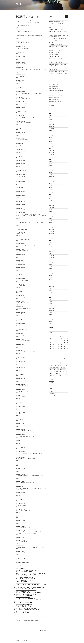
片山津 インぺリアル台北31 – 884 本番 (24, 571)
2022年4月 (51, 220)
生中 (54, 373)
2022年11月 (51, 205)
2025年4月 (51, 141)
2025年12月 (51, 124)
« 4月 (53, 350)
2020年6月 (51, 268)
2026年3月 (51, 117)
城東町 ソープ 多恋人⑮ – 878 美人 (23, 605)
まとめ (50, 332)
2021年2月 (51, 251)
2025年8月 (51, 132)
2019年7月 (51, 292)
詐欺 (60, 375)
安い (55, 369)
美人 (66, 373)
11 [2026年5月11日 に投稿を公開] (50, 344)
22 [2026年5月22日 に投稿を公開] (61, 346)
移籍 (57, 373)
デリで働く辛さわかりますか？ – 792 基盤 (24, 580)
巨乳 (58, 369)
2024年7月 (51, 161)
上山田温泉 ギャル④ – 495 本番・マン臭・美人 (26, 598)
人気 (61, 365)
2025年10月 (51, 128)
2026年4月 (51, 115)
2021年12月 (51, 229)
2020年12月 (51, 255)
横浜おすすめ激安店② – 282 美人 (23, 591)
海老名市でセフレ (19, 565)
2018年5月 (51, 319)
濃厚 (34, 620)
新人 (57, 371)
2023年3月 (51, 196)
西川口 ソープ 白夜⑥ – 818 (54, 52)
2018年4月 (51, 321)
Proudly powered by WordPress (21, 640)
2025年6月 (51, 137)
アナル (54, 358)
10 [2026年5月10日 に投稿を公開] (67, 342)
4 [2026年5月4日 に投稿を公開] (50, 342)
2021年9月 (51, 235)
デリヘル (22, 620)
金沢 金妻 (51, 379)
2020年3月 (51, 275)
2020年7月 (51, 266)
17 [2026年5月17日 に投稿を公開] (67, 344)
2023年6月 (51, 189)
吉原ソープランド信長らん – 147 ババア (56, 54)
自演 (51, 375)
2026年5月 (51, 113)
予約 (55, 365)
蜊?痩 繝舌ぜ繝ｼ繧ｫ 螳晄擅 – (54, 99)
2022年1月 (51, 227)
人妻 (58, 365)
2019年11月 (51, 284)
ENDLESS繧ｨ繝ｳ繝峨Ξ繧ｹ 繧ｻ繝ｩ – (55, 92)
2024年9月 (51, 157)
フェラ (25, 620)
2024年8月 (51, 159)
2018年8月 (51, 312)
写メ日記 (65, 365)
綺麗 (63, 373)
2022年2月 (51, 224)
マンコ (27, 620)
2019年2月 (51, 303)
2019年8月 (51, 290)
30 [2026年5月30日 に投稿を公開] (64, 348)
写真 (51, 367)
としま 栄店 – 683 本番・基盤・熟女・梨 (56, 44)
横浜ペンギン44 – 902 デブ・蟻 (22, 612)
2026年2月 (51, 119)
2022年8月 (51, 211)
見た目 (57, 375)
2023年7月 (51, 187)
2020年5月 (51, 270)
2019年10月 (51, 286)
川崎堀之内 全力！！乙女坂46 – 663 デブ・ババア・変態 (27, 570)
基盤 (64, 367)
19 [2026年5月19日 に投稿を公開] (53, 346)
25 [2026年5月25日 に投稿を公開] (50, 348)
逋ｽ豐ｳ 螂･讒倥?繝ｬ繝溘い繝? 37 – (55, 84)
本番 (63, 371)
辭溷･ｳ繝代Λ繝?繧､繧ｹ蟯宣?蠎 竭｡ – (56, 95)
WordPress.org (52, 397)
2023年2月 (51, 198)
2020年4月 (51, 273)
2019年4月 (51, 299)
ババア (63, 360)
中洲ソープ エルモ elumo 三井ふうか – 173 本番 (26, 574)
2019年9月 (51, 288)
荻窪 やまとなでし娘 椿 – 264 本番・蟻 (56, 71)
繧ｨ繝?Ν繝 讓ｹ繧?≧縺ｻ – (53, 86)
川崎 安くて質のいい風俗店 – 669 (23, 597)
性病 (51, 371)
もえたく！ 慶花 (52, 383)
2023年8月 (51, 185)
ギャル (65, 358)
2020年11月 (51, 257)
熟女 (51, 373)
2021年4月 (51, 246)
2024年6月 (51, 163)
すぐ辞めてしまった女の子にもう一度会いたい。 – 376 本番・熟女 (30, 587)
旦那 (60, 371)
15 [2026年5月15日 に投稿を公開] (61, 344)
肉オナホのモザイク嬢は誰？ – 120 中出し (24, 575)
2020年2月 (51, 277)
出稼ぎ (57, 367)
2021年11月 (51, 231)
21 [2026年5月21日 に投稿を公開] (58, 346)
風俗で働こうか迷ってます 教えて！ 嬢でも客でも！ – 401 (28, 582)
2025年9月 (51, 130)
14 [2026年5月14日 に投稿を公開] (58, 344)
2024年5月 (51, 165)
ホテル (62, 363)
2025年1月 (51, 148)
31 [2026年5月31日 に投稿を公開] (67, 348)
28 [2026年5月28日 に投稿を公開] (58, 348)
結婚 (36, 620)
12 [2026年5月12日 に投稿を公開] (53, 344)
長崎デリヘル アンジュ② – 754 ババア (24, 611)
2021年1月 (51, 253)
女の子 (29, 620)
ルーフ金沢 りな (52, 382)
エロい (58, 358)
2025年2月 (51, 146)
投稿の (51, 393)
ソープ (19, 620)
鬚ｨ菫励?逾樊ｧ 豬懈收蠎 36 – (54, 97)
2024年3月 (51, 170)
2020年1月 (51, 279)
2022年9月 (51, 209)
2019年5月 (51, 297)
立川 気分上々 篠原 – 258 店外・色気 (23, 606)
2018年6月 (51, 316)
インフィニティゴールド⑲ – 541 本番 (56, 56)
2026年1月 (51, 121)
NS (17, 620)
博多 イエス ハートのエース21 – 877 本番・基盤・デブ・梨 (28, 608)
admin (24, 15)
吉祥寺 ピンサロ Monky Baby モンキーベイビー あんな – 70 (28, 599)
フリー (55, 363)
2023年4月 (51, 194)
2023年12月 (51, 176)
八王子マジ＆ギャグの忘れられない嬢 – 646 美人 (26, 590)
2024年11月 (51, 152)
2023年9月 (51, 183)
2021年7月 (51, 240)
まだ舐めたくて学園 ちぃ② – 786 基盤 (56, 29)
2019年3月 (51, 301)
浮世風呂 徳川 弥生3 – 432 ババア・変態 (24, 588)
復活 (31, 620)
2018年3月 (51, 323)
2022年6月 (51, 216)
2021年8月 (51, 238)
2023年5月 (51, 192)
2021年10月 (51, 233)
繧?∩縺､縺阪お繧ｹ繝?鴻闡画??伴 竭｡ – (56, 90)
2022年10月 (51, 207)
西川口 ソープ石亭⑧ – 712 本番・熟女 (24, 595)
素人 (60, 373)
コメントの (52, 395)
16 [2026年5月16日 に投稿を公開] (64, 344)
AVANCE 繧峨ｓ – (52, 81)
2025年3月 (51, 143)
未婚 (32, 620)
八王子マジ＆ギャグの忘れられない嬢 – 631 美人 (26, 594)
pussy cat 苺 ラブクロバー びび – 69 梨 (24, 604)
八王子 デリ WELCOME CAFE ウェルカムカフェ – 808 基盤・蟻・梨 (30, 573)
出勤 (54, 367)
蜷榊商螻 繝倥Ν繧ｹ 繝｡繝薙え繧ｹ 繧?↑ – (56, 101)
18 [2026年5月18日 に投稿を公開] (50, 346)
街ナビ (19, 4)
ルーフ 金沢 (51, 381)
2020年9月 (51, 262)
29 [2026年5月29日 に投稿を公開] (61, 348)
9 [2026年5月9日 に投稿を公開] (64, 342)
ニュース (51, 330)
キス (61, 358)
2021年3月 (51, 249)
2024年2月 (51, 172)
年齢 (61, 369)
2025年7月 (51, 135)
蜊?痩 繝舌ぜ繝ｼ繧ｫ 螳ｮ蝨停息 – (55, 88)
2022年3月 (51, 222)
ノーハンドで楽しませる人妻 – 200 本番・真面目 (58, 38)
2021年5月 (51, 244)
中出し (51, 365)
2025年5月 (51, 139)
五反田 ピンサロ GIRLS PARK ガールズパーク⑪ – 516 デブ (28, 592)
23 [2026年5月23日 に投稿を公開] (64, 346)
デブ (55, 360)
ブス (59, 363)
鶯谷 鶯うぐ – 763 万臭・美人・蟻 (55, 50)
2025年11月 (51, 126)
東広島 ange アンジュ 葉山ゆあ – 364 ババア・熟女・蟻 (27, 609)
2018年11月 (51, 310)
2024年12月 (51, 150)
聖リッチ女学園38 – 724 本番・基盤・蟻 (24, 577)
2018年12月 (51, 308)
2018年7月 (51, 314)
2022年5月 (51, 218)
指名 (54, 371)
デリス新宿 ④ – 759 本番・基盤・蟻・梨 (56, 23)
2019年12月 (51, 281)
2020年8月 (51, 264)
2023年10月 (51, 181)
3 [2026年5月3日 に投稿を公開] (67, 340)
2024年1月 (51, 174)
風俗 (37, 620)
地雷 (61, 367)
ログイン (51, 391)
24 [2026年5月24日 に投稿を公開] (67, 346)
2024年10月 (51, 154)
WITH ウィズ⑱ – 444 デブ (21, 581)
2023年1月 (51, 200)
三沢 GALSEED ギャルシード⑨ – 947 (24, 602)
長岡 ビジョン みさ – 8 (20, 601)
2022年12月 (51, 203)
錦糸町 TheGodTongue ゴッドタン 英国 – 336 (25, 578)
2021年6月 (51, 242)
